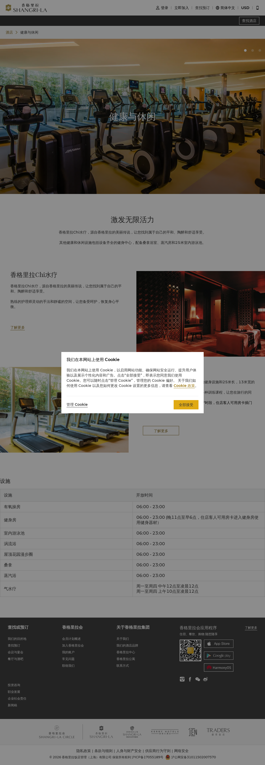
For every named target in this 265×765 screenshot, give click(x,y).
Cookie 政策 (184, 385)
